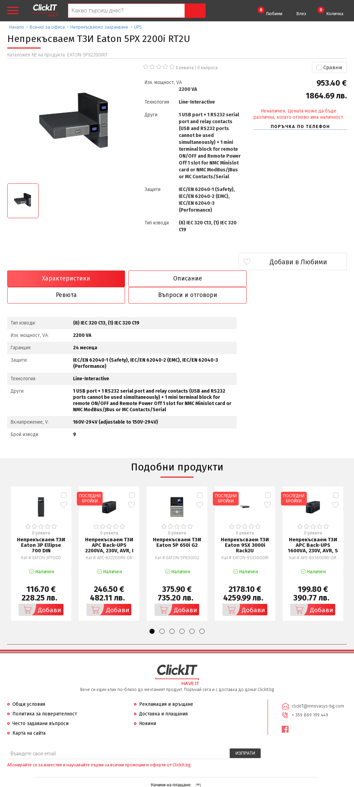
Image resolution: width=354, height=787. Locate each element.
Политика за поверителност (44, 697)
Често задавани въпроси (40, 707)
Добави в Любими (306, 262)
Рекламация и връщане (166, 688)
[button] (152, 614)
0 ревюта (185, 67)
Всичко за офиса (47, 27)
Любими (270, 11)
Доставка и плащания (163, 697)
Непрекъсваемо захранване (99, 27)
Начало (16, 27)
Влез (301, 13)
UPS (138, 27)
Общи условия (28, 688)
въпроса (207, 67)
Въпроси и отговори (305, 279)
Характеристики (48, 279)
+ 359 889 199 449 (309, 698)
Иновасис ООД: (140, 781)
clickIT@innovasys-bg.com (317, 689)
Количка (330, 11)
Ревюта (220, 279)
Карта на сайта (28, 717)
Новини (147, 707)
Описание (134, 279)
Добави (40, 593)
